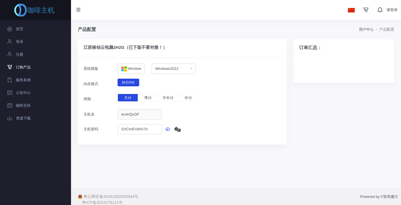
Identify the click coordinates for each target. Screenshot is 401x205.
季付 (148, 98)
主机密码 (90, 129)
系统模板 (90, 68)
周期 (87, 99)
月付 (127, 98)
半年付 (168, 98)
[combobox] (131, 69)
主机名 (89, 114)
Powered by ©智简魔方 (379, 196)
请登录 (392, 10)
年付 (188, 98)
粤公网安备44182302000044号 (108, 196)
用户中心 (366, 29)
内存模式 (90, 84)
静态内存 (128, 82)
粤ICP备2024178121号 (102, 202)
